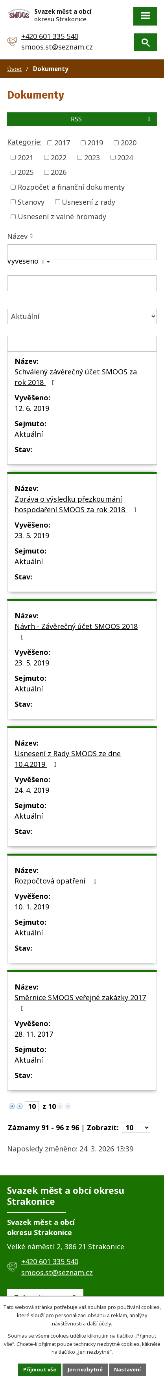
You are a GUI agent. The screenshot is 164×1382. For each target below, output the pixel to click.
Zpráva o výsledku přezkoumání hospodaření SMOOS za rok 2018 (77, 504)
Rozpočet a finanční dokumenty (71, 187)
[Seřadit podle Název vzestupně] (32, 234)
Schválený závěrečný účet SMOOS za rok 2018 (76, 377)
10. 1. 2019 (32, 906)
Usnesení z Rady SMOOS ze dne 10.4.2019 (68, 759)
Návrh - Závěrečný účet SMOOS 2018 (76, 631)
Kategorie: (24, 142)
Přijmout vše (39, 1369)
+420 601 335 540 (49, 36)
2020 (128, 142)
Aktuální (29, 434)
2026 (58, 172)
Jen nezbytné (85, 1369)
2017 (62, 142)
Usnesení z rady (88, 201)
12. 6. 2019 (32, 408)
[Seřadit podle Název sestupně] (32, 237)
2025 (25, 172)
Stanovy (31, 201)
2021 (25, 157)
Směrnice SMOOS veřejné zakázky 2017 (80, 1002)
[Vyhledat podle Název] (82, 252)
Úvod (14, 69)
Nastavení (127, 1369)
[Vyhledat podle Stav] (82, 316)
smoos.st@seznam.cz (57, 46)
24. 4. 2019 (32, 790)
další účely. (99, 1323)
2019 (95, 142)
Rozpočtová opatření (57, 880)
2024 (125, 157)
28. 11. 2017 (34, 1034)
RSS (112, 119)
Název (17, 236)
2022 (58, 157)
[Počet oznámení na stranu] (136, 1127)
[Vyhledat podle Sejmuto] (82, 344)
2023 (92, 157)
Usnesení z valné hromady (62, 216)
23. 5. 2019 (32, 535)
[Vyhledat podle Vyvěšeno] (82, 283)
